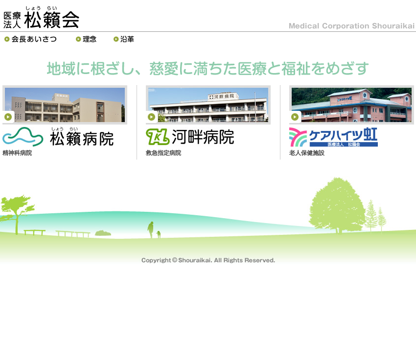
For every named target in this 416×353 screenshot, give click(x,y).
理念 (87, 39)
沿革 (125, 39)
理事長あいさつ (32, 39)
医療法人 (41, 17)
